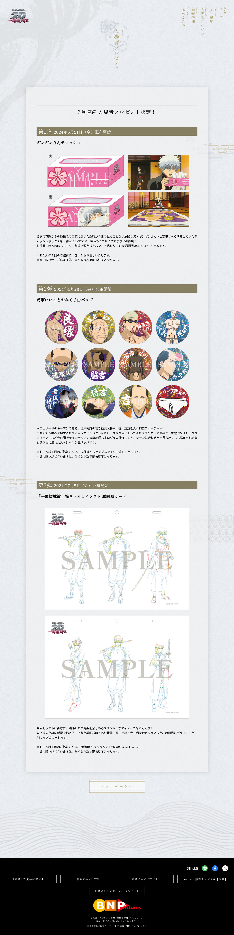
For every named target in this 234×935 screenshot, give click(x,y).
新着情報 (194, 23)
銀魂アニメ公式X (87, 879)
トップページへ (117, 786)
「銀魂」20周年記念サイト (29, 879)
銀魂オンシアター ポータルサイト (117, 891)
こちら (128, 921)
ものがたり (185, 23)
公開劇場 (213, 23)
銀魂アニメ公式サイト (146, 879)
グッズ (222, 23)
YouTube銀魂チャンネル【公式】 (204, 879)
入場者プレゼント (204, 23)
